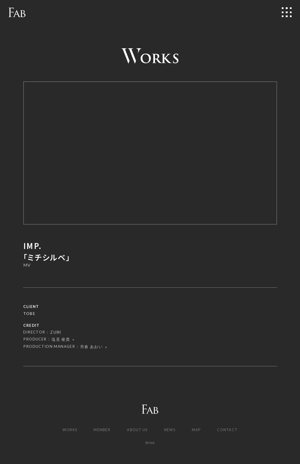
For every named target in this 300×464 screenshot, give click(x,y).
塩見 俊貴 (61, 339)
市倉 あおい (91, 346)
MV (27, 265)
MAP (198, 430)
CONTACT (231, 430)
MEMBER (101, 430)
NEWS (171, 430)
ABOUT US (137, 430)
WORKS (67, 430)
